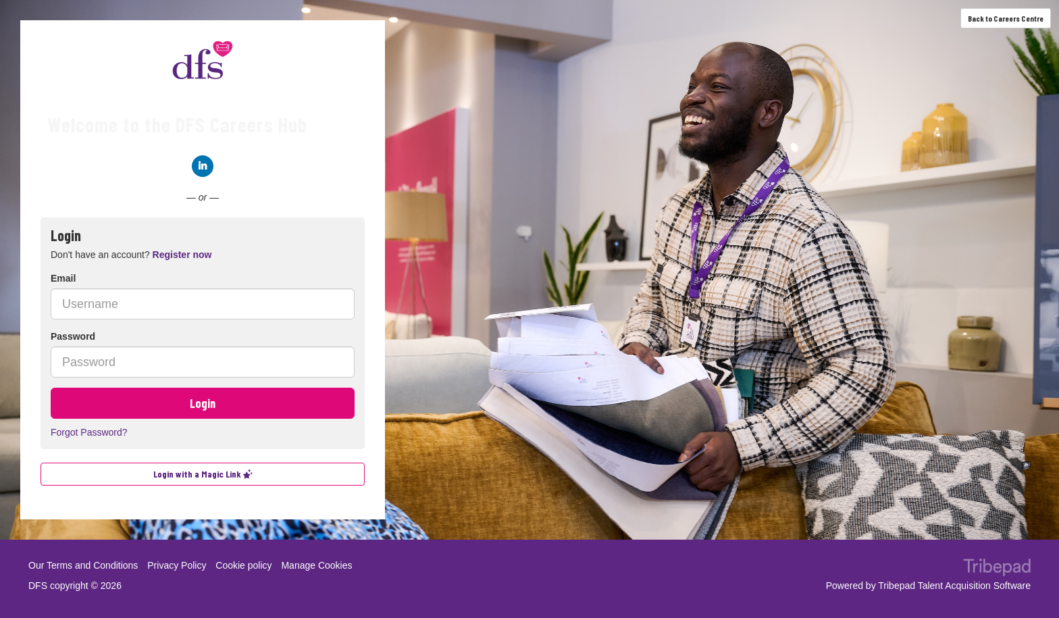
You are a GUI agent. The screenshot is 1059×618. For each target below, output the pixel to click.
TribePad (997, 569)
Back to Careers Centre (1005, 18)
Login (202, 403)
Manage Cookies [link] (316, 565)
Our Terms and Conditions (83, 565)
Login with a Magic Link (203, 474)
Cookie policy (243, 565)
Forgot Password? (89, 432)
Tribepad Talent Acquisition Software (954, 585)
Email (63, 278)
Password (73, 336)
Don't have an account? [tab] (131, 254)
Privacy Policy (176, 565)
